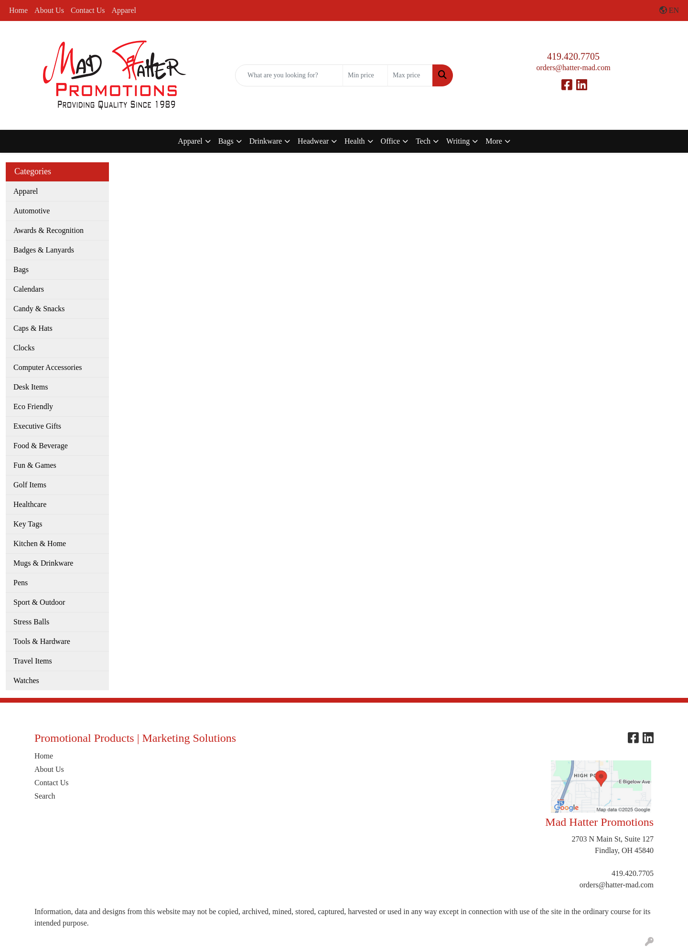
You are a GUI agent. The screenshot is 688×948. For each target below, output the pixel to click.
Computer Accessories (47, 367)
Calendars (28, 289)
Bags (21, 269)
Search (44, 796)
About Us (49, 10)
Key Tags (27, 524)
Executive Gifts (37, 426)
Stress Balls (31, 622)
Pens (20, 583)
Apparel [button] (190, 141)
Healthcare (29, 504)
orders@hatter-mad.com (573, 67)
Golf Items (29, 485)
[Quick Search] (289, 75)
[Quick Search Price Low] (365, 75)
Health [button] (354, 141)
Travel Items (32, 661)
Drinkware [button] (265, 141)
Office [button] (390, 141)
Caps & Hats (33, 328)
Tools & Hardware (41, 641)
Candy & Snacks (39, 309)
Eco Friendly (33, 406)
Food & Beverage (40, 446)
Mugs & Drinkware (43, 563)
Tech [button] (423, 141)
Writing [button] (458, 141)
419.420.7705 (573, 56)
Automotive (31, 211)
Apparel (123, 10)
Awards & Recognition (48, 230)
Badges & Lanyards (43, 250)
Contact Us (88, 10)
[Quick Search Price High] (410, 75)
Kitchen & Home (39, 543)
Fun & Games (34, 465)
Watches (26, 680)
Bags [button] (226, 141)
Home (18, 10)
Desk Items (30, 387)
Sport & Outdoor (39, 602)
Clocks (23, 348)
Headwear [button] (313, 141)
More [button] (493, 141)
